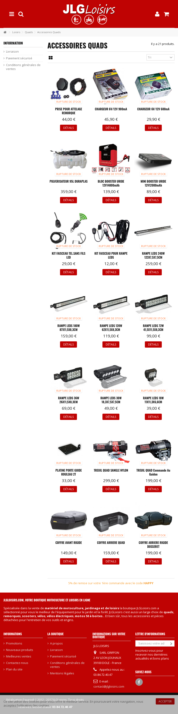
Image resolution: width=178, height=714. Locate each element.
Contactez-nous (17, 663)
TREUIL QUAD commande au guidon (153, 472)
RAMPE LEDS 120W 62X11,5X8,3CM (111, 327)
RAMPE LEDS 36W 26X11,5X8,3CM (68, 400)
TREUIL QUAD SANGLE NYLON (111, 470)
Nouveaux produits (19, 650)
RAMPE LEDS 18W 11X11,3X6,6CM (153, 400)
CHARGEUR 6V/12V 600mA (153, 109)
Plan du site (14, 669)
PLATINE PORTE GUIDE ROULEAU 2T (68, 472)
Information (13, 42)
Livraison (12, 52)
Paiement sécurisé (19, 58)
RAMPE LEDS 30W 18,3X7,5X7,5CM (110, 400)
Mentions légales (62, 673)
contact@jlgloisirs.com (108, 686)
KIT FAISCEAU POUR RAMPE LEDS (111, 255)
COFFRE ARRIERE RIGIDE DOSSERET (153, 544)
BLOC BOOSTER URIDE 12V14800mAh (111, 183)
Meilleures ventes (18, 656)
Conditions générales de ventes (23, 67)
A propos (56, 643)
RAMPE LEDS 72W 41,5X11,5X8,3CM (153, 327)
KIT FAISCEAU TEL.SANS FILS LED (69, 255)
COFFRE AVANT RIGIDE (68, 542)
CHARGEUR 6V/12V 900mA (111, 109)
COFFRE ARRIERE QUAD (111, 542)
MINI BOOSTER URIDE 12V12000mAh (153, 183)
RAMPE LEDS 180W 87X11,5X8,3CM (68, 327)
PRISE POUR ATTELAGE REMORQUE (68, 111)
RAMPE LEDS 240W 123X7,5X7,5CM (153, 255)
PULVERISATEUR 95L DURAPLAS (69, 181)
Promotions (14, 643)
